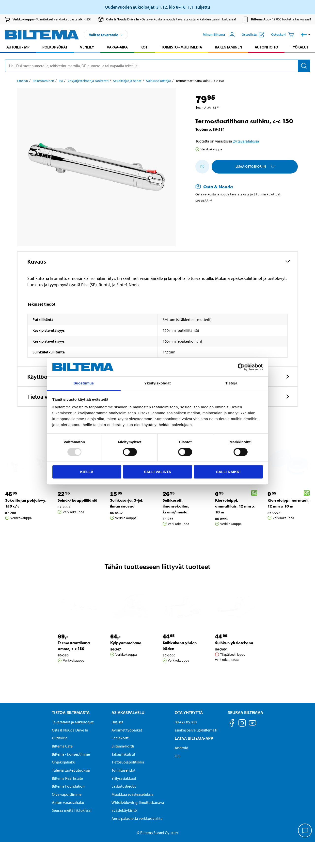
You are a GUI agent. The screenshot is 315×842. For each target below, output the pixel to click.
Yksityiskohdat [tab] (157, 383)
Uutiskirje (59, 737)
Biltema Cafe (62, 746)
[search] (157, 66)
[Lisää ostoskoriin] (202, 167)
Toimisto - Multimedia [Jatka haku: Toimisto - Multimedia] (181, 47)
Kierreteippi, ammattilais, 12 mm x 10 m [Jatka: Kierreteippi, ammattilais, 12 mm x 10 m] (234, 506)
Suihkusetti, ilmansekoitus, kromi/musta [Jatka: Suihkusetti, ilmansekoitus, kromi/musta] (176, 506)
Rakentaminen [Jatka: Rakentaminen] (43, 81)
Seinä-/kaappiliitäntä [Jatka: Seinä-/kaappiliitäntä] (77, 500)
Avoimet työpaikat (126, 730)
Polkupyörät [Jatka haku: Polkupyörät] (54, 47)
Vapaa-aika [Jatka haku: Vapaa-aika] (117, 47)
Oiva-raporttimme (66, 794)
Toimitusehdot (123, 770)
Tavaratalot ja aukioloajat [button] (73, 721)
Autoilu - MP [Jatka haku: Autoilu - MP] (18, 47)
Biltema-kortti (122, 746)
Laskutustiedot (123, 786)
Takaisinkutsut (123, 754)
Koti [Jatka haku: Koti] (144, 47)
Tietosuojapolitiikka (127, 762)
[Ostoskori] (282, 35)
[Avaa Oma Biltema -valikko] (219, 35)
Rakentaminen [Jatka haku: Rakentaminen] (228, 47)
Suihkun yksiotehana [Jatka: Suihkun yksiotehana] (234, 642)
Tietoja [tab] (231, 383)
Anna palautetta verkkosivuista (136, 818)
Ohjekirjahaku (63, 762)
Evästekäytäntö (124, 810)
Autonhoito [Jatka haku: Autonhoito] (266, 47)
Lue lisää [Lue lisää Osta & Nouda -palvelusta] (204, 200)
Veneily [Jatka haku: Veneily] (87, 47)
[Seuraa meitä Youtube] (252, 725)
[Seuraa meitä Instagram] (242, 724)
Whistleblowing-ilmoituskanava (137, 802)
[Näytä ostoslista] (253, 35)
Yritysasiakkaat (123, 778)
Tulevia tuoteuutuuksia (71, 770)
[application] (305, 831)
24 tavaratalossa (246, 141)
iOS (177, 755)
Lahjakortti (120, 737)
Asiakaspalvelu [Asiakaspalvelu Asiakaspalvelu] (127, 712)
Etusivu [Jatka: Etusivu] (22, 81)
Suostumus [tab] (84, 383)
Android (181, 747)
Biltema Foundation (68, 786)
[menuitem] (18, 47)
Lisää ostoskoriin (255, 166)
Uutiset (117, 721)
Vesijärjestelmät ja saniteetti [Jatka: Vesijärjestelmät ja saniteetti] (88, 81)
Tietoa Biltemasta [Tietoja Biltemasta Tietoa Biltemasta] (71, 712)
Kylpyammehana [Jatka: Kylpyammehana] (126, 642)
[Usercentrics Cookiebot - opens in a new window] (241, 367)
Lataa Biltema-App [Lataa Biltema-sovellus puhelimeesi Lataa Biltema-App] (194, 738)
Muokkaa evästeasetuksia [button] (132, 794)
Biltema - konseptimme (71, 754)
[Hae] (304, 66)
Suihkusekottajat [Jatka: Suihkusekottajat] (158, 81)
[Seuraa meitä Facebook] (232, 724)
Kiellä (86, 472)
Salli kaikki (228, 472)
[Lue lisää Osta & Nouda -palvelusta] (241, 186)
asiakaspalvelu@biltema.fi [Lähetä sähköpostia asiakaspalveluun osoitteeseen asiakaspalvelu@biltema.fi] (196, 730)
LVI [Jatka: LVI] (61, 81)
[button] (306, 35)
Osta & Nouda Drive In (70, 730)
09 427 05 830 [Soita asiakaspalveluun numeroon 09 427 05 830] (186, 721)
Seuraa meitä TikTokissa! (72, 810)
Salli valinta (157, 472)
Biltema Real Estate (67, 778)
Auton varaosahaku (68, 802)
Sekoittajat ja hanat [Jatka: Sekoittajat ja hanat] (127, 81)
